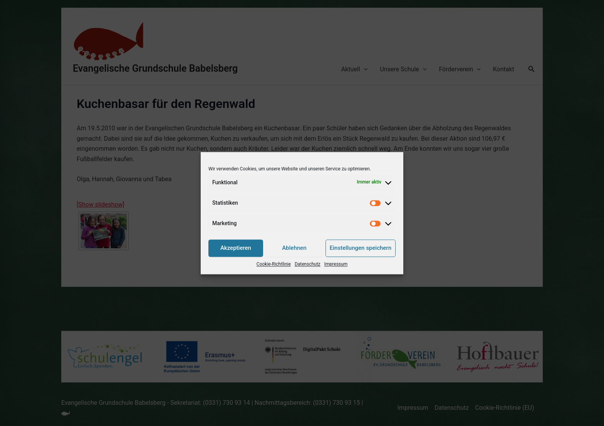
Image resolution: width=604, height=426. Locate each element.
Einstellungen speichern (360, 248)
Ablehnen (294, 248)
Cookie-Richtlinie (274, 264)
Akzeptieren (235, 248)
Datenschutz (307, 264)
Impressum (335, 264)
